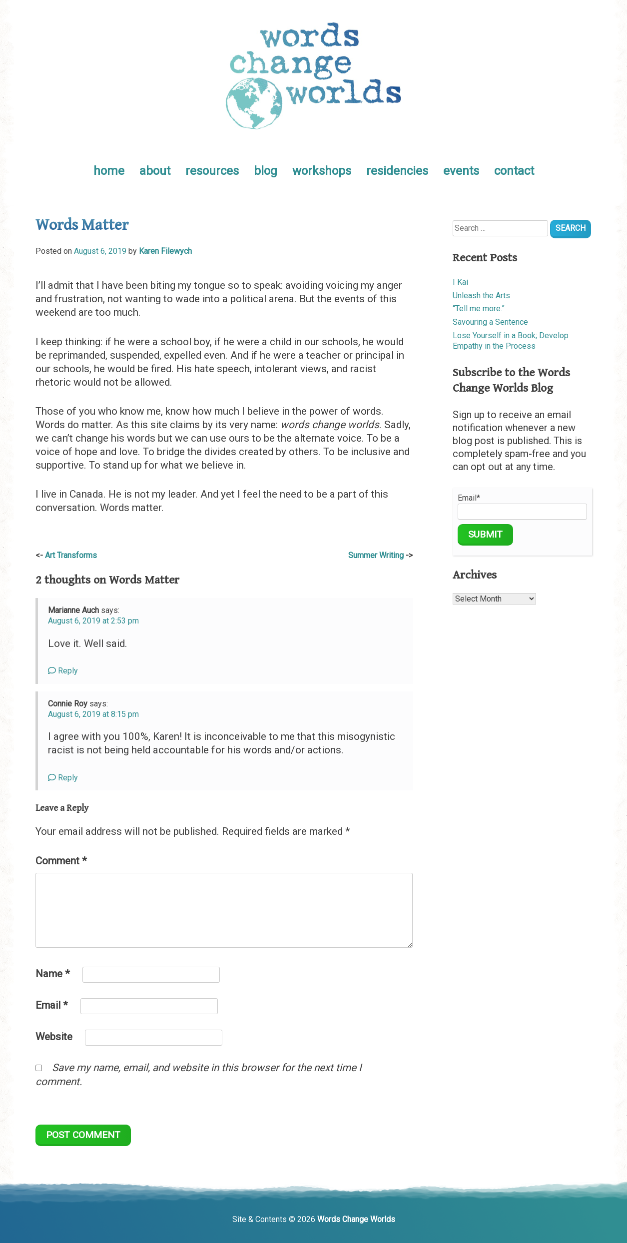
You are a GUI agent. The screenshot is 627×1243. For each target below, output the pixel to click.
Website (53, 1037)
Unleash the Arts (481, 295)
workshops (321, 171)
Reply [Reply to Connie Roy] (63, 777)
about (154, 171)
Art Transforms (71, 555)
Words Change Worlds (356, 1219)
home (108, 171)
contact (514, 171)
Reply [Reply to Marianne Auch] (63, 670)
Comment (61, 861)
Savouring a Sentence (490, 322)
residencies (397, 171)
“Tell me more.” (479, 308)
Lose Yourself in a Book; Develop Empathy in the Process (511, 341)
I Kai (460, 282)
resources (212, 171)
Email (51, 1005)
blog (265, 171)
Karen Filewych (165, 251)
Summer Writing (376, 555)
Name (52, 974)
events (461, 171)
